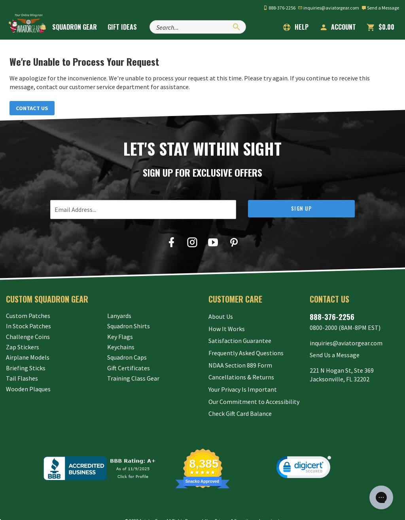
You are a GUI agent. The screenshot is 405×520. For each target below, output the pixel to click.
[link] (303, 454)
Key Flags (120, 337)
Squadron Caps (127, 358)
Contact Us (34, 108)
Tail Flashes (22, 379)
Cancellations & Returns (241, 369)
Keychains (120, 348)
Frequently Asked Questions (246, 348)
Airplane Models (27, 358)
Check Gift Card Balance (240, 400)
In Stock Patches (28, 327)
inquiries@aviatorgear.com (328, 8)
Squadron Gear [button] (82, 27)
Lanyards (119, 316)
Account (337, 27)
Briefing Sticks (25, 369)
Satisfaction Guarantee (239, 337)
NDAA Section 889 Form (240, 358)
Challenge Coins (28, 337)
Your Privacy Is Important (242, 379)
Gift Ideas (130, 27)
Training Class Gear (133, 379)
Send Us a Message (335, 352)
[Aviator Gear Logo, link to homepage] (29, 26)
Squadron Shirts (128, 327)
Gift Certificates (128, 369)
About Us (220, 316)
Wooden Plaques (28, 390)
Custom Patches (28, 316)
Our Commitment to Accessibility (253, 390)
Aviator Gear (151, 506)
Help (295, 27)
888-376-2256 (279, 8)
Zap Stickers (22, 348)
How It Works (226, 327)
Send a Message (380, 8)
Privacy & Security (233, 506)
